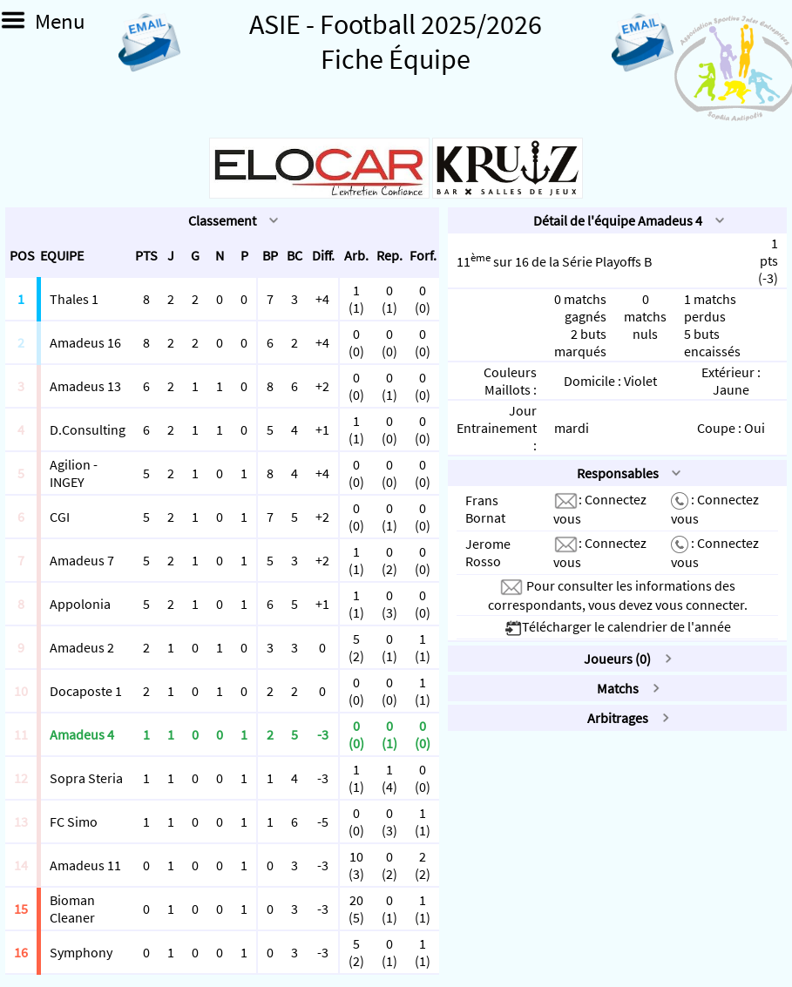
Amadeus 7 (82, 560)
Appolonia (80, 603)
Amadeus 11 (85, 865)
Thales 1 (74, 299)
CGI (60, 516)
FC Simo (74, 821)
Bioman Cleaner (72, 908)
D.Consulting (87, 429)
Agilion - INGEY (74, 473)
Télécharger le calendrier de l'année (617, 626)
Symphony (81, 952)
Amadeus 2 (82, 647)
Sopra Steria (86, 778)
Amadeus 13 (85, 386)
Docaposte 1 (86, 691)
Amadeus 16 (85, 342)
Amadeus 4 (82, 734)
